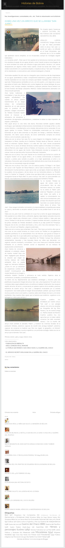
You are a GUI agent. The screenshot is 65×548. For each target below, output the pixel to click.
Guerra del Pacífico (53, 524)
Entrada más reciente (11, 412)
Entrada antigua (55, 412)
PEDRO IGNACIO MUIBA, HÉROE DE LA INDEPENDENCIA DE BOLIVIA (27, 509)
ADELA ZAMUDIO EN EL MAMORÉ (17, 346)
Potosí (33, 535)
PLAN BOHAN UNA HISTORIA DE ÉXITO (18, 482)
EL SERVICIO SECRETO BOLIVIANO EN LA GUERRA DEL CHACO (27, 352)
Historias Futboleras (36, 530)
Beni (10, 356)
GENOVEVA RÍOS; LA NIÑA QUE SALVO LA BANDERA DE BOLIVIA (26, 424)
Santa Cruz (33, 537)
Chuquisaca (17, 515)
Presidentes (45, 535)
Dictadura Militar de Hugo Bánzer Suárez (43, 517)
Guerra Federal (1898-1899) (20, 527)
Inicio (34, 412)
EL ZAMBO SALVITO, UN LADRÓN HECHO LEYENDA (22, 491)
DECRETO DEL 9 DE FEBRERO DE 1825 (17, 473)
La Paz (48, 530)
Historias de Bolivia (32, 3)
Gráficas (13, 356)
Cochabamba (31, 515)
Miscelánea (41, 532)
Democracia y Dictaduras (15, 517)
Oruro (18, 535)
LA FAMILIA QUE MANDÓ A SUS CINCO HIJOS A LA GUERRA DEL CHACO (29, 348)
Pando (25, 535)
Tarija (44, 537)
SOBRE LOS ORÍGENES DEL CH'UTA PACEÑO (19, 500)
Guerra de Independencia (50, 522)
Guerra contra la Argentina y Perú (27, 522)
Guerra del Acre (14, 524)
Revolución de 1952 (20, 537)
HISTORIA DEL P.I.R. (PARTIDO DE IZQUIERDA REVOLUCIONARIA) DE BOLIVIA (30, 464)
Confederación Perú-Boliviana (49, 515)
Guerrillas (40, 527)
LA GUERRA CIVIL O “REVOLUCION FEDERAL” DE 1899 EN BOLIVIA (26, 455)
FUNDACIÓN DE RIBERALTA (15, 343)
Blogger (45, 539)
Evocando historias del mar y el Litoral (45, 519)
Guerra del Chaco (30, 524)
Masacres (26, 532)
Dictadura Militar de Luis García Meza (16, 519)
